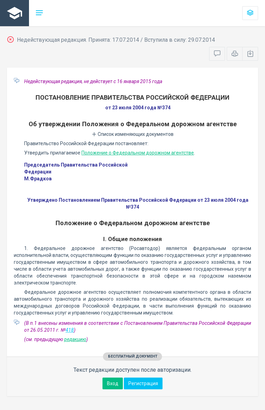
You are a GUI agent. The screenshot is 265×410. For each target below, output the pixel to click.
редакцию (75, 339)
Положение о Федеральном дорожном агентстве (137, 153)
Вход (112, 383)
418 (70, 330)
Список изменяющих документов (133, 134)
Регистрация (143, 383)
